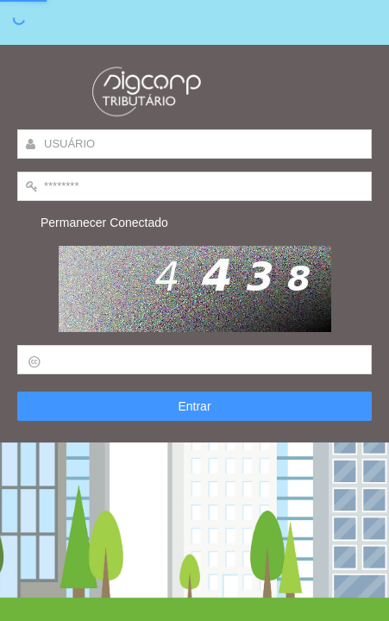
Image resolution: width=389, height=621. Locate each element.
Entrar (194, 406)
